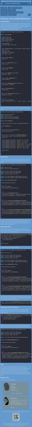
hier (14, 379)
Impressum (13, 407)
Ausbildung (3, 7)
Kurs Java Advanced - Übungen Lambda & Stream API (11, 12)
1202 (18, 412)
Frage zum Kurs (12, 14)
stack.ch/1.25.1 (20, 411)
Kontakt (12, 393)
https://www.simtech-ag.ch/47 (16, 421)
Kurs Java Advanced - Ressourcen (8, 10)
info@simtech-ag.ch (14, 390)
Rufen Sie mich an (19, 393)
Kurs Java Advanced (17, 7)
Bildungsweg (4, 14)
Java (9, 7)
